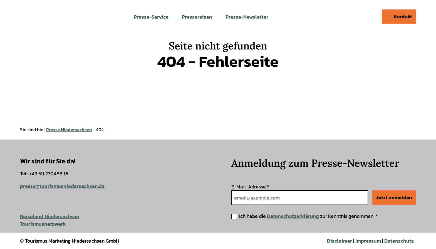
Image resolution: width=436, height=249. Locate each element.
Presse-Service (151, 17)
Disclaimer (339, 241)
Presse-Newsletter (247, 17)
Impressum (368, 241)
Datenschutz (399, 241)
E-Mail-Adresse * (250, 186)
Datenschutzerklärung (293, 216)
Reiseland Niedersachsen (49, 216)
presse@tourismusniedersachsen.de (62, 186)
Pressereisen (197, 17)
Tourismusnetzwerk (43, 224)
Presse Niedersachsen (69, 129)
